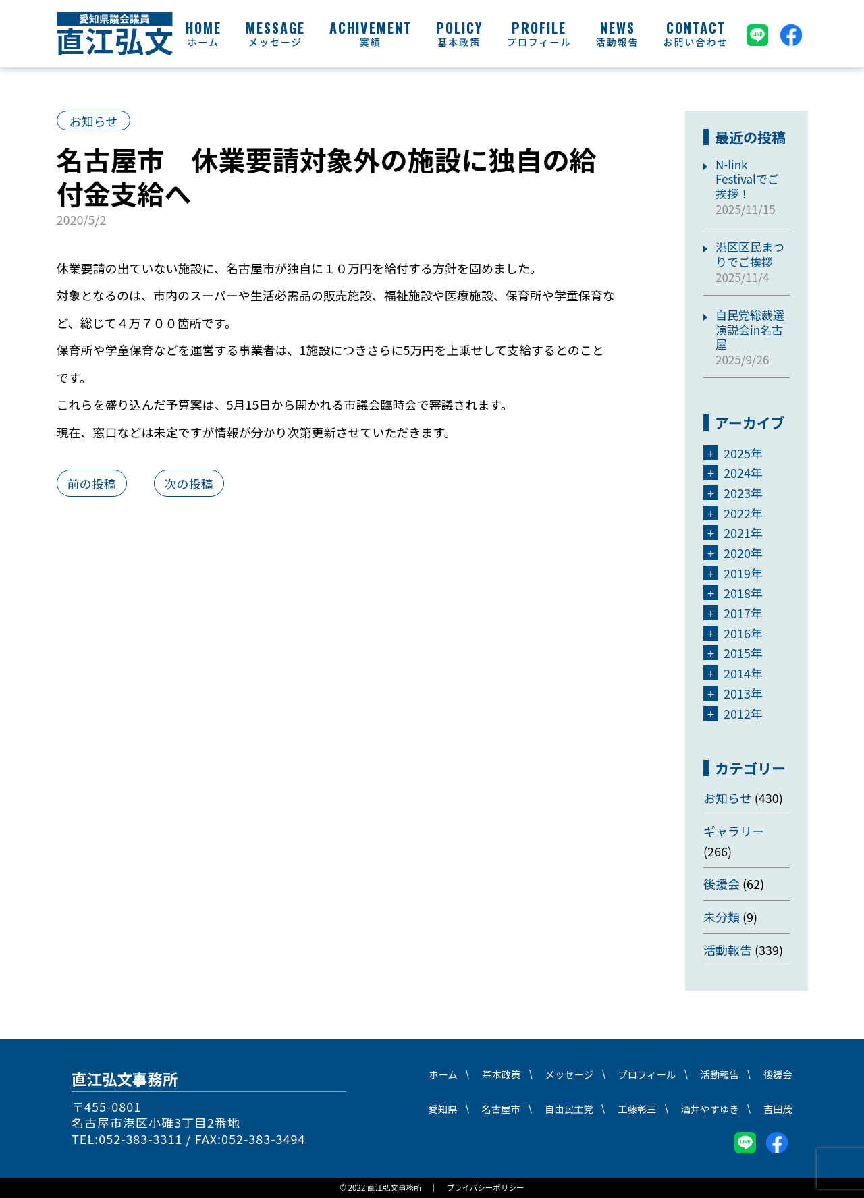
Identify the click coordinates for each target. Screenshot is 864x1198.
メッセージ (275, 42)
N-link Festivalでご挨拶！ (747, 178)
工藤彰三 (637, 1108)
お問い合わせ (696, 42)
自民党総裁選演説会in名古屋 (750, 329)
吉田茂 (777, 1108)
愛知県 (442, 1108)
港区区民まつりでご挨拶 (750, 254)
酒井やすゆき (709, 1108)
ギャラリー (733, 831)
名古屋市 (500, 1108)
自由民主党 (569, 1108)
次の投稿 (189, 483)
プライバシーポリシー (485, 1187)
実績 (370, 42)
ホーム (203, 42)
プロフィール (539, 42)
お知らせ (94, 121)
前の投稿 (92, 483)
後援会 (721, 883)
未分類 (721, 916)
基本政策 (459, 42)
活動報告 (617, 42)
